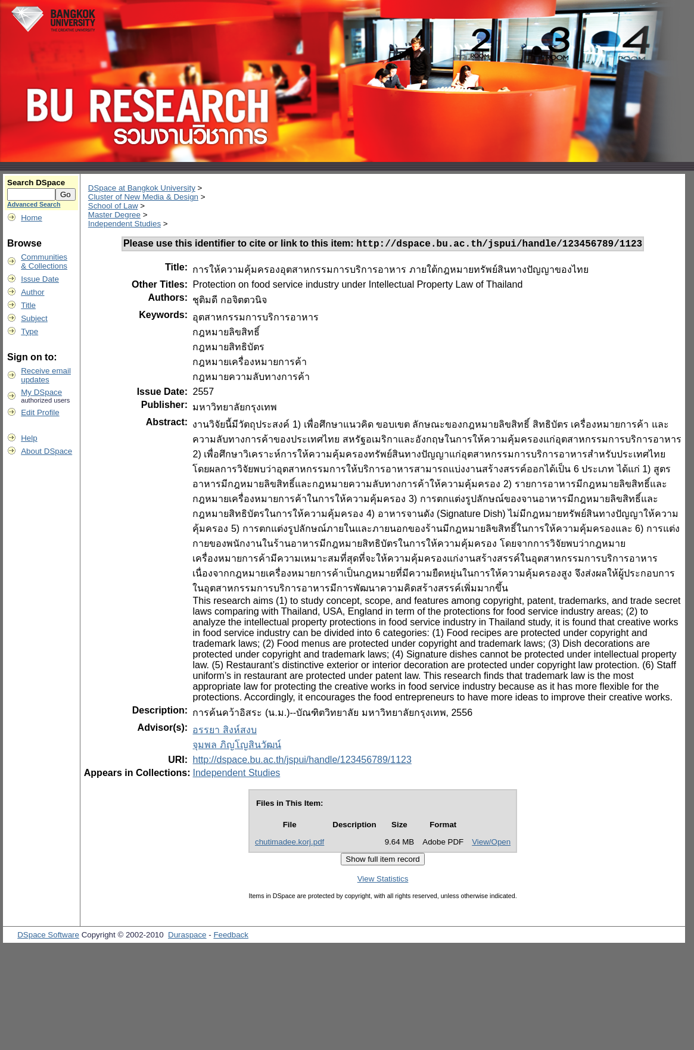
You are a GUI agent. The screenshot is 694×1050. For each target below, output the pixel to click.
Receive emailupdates (46, 375)
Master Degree (114, 214)
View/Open (491, 843)
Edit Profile (40, 412)
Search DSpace (36, 182)
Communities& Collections (44, 261)
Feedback (230, 936)
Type (29, 331)
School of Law (113, 205)
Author (32, 292)
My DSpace (41, 392)
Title (28, 305)
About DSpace (46, 451)
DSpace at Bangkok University (141, 187)
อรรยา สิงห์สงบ (224, 732)
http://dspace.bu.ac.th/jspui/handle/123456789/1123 (301, 761)
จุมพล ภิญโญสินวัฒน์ (236, 746)
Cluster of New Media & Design (143, 196)
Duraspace (187, 936)
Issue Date (40, 279)
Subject (34, 318)
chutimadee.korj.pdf (289, 843)
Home (31, 217)
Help (29, 438)
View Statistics (383, 880)
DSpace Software (48, 936)
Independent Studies (124, 223)
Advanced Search (33, 204)
